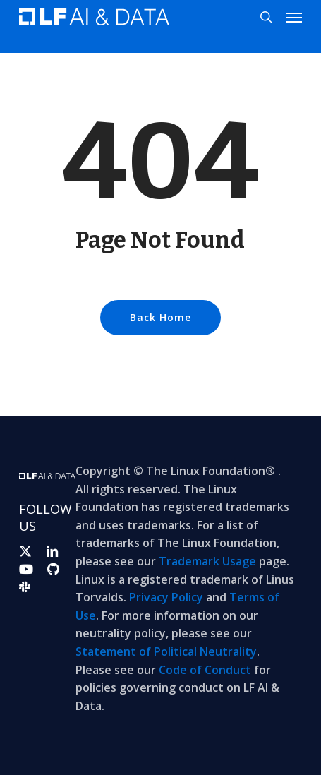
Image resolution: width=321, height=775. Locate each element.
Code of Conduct (205, 670)
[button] (294, 17)
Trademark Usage (207, 561)
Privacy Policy (166, 597)
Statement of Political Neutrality (166, 651)
